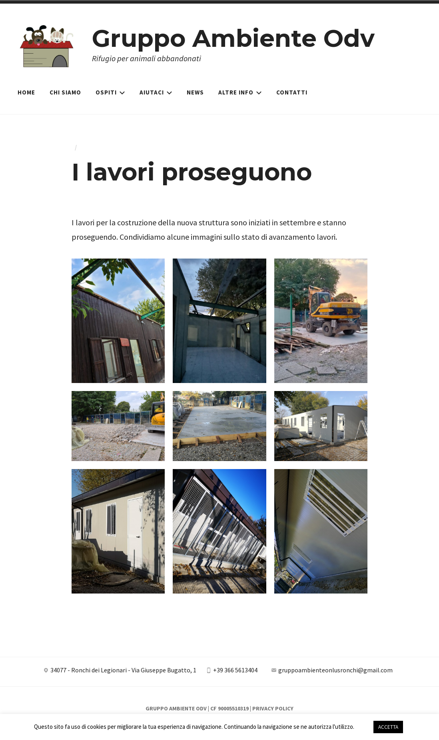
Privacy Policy (272, 708)
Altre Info (240, 92)
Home (26, 92)
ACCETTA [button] (388, 727)
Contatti (291, 92)
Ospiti (110, 92)
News (195, 92)
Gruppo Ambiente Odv (233, 38)
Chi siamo (65, 92)
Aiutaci (156, 92)
